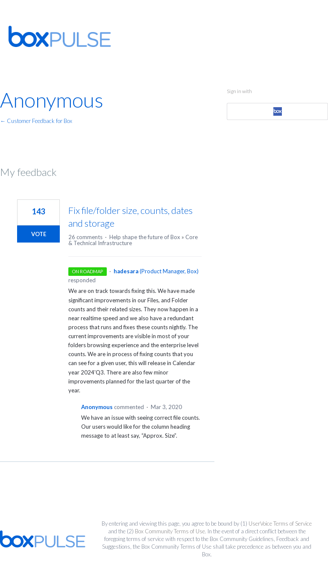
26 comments (85, 237)
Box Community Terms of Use (170, 531)
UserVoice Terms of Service (280, 523)
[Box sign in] (277, 111)
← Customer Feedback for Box (36, 120)
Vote (38, 234)
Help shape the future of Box (144, 237)
